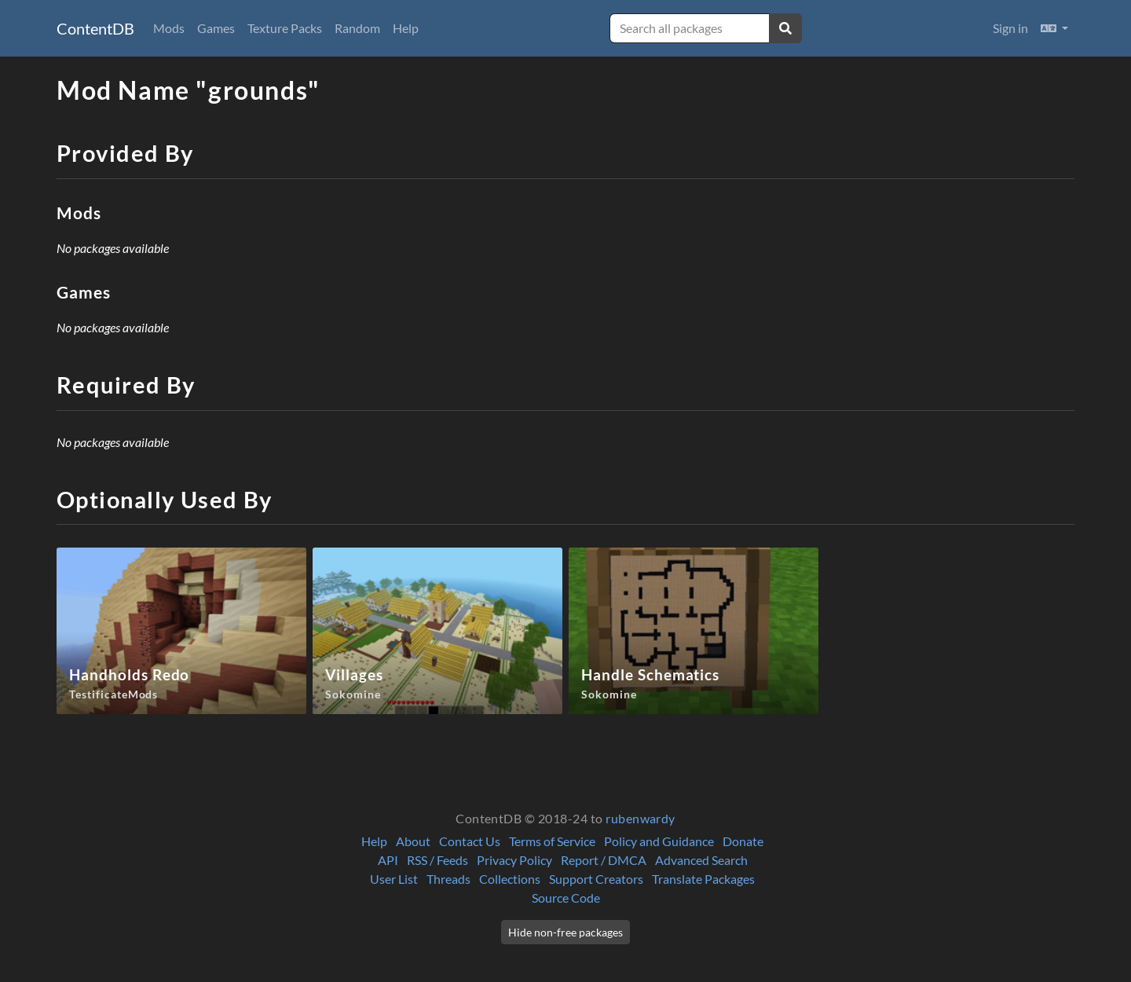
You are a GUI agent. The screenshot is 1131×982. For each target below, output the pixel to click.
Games (216, 27)
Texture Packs (284, 27)
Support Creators (596, 878)
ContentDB (95, 28)
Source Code (566, 897)
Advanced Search (701, 859)
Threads (448, 878)
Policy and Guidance (659, 841)
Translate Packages (703, 878)
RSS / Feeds (437, 859)
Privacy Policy (514, 859)
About (413, 841)
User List (394, 878)
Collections (509, 878)
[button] (1054, 28)
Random (357, 27)
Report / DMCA (603, 859)
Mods (169, 27)
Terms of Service (552, 841)
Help (406, 27)
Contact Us (469, 841)
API (388, 859)
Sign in (1010, 27)
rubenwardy (640, 818)
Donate (743, 841)
